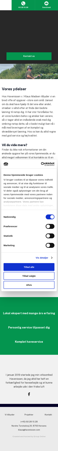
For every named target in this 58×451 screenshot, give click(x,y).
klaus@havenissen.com (29, 430)
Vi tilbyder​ (9, 415)
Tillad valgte (29, 276)
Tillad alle (29, 267)
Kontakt (48, 415)
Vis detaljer (42, 257)
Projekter (29, 415)
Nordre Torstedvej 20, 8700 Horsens (29, 426)
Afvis (29, 284)
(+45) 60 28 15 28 (29, 422)
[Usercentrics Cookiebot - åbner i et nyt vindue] (41, 164)
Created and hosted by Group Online (29, 436)
